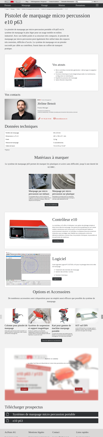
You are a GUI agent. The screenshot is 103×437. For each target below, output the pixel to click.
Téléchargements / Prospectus (38, 1)
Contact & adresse (54, 1)
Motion (62, 5)
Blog (27, 1)
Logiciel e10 (57, 279)
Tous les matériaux (51, 205)
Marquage (26, 5)
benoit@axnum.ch (60, 119)
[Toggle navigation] (97, 5)
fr (97, 1)
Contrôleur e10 (58, 241)
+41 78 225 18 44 (44, 119)
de (95, 1)
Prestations (80, 5)
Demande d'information (67, 1)
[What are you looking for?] (84, 2)
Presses (8, 5)
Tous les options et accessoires (51, 340)
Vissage (44, 5)
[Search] (77, 2)
